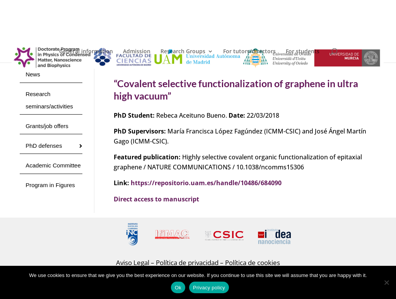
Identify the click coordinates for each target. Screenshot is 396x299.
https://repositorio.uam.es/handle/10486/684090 (206, 183)
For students (302, 52)
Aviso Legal (132, 262)
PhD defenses (44, 145)
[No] (386, 282)
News (33, 74)
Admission (136, 52)
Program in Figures (50, 185)
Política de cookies (252, 262)
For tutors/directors (249, 52)
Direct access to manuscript (156, 199)
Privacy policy (209, 288)
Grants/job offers (47, 126)
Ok (178, 288)
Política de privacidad (187, 262)
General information (86, 52)
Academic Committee (53, 165)
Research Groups (182, 52)
